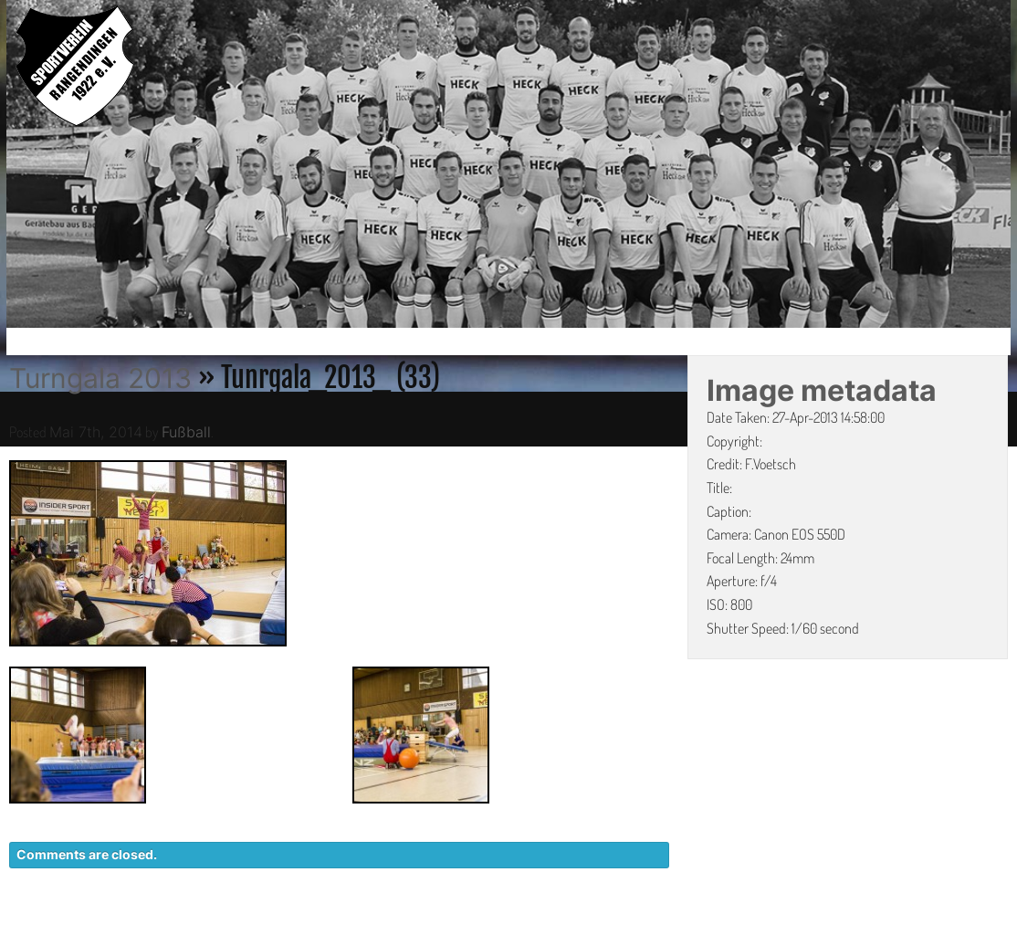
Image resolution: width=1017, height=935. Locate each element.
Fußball (186, 432)
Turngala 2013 (100, 378)
